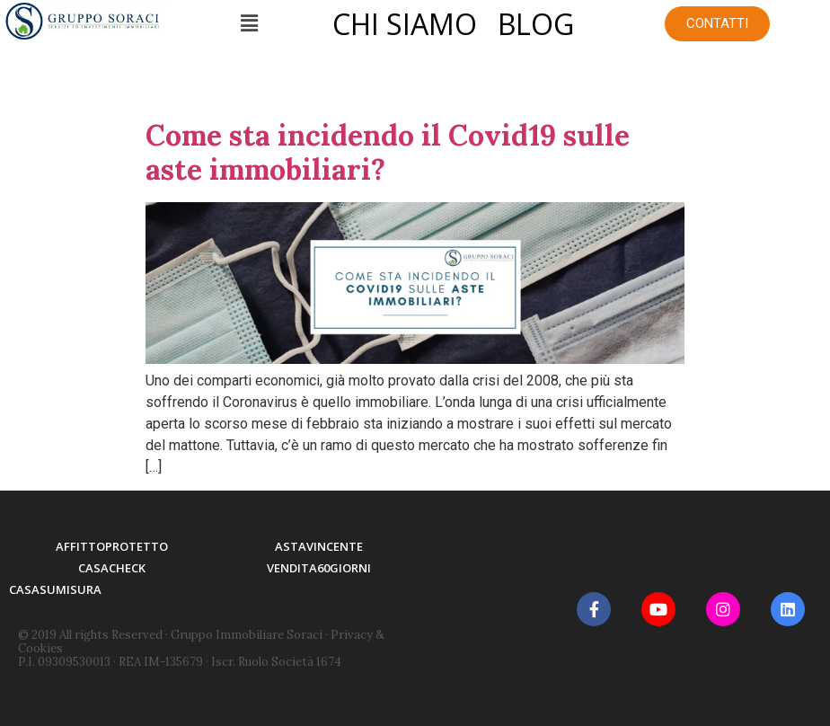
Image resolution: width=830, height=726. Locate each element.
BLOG (536, 23)
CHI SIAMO (404, 23)
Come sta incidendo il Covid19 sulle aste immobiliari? (388, 152)
